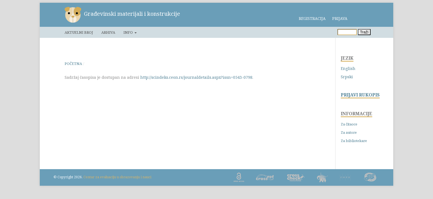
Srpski (347, 76)
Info (128, 32)
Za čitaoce (349, 124)
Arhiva (108, 32)
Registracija (312, 18)
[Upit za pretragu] (347, 32)
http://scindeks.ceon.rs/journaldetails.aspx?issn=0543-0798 (196, 77)
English (348, 68)
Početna (73, 63)
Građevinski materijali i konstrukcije (132, 13)
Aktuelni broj (79, 32)
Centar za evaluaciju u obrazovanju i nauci (117, 177)
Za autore (349, 132)
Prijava (339, 18)
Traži (364, 32)
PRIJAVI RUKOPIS (360, 95)
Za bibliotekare (354, 140)
